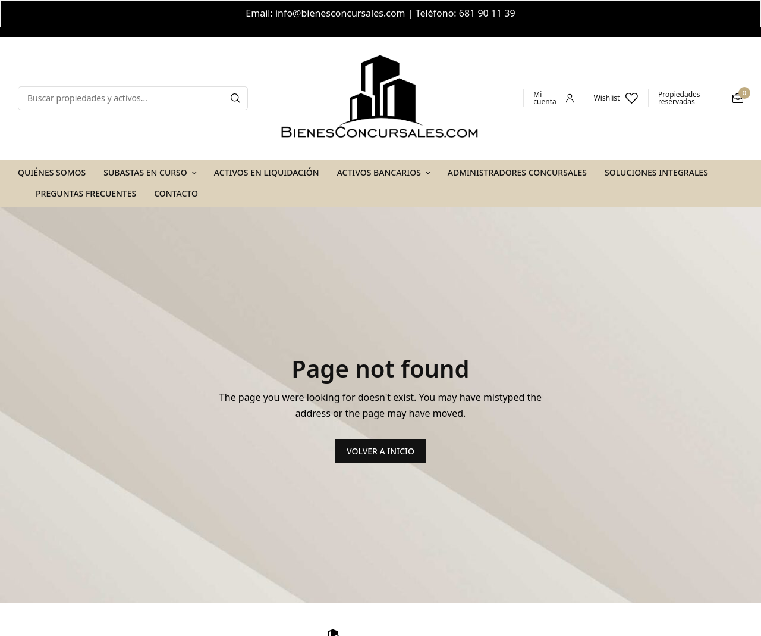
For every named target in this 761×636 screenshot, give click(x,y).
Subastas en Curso (145, 172)
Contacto (176, 193)
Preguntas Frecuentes (86, 193)
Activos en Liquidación (266, 172)
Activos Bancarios (379, 172)
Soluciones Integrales (656, 172)
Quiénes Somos (52, 172)
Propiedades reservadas (679, 98)
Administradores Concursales (517, 172)
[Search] (235, 98)
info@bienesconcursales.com (340, 13)
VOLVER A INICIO (380, 451)
